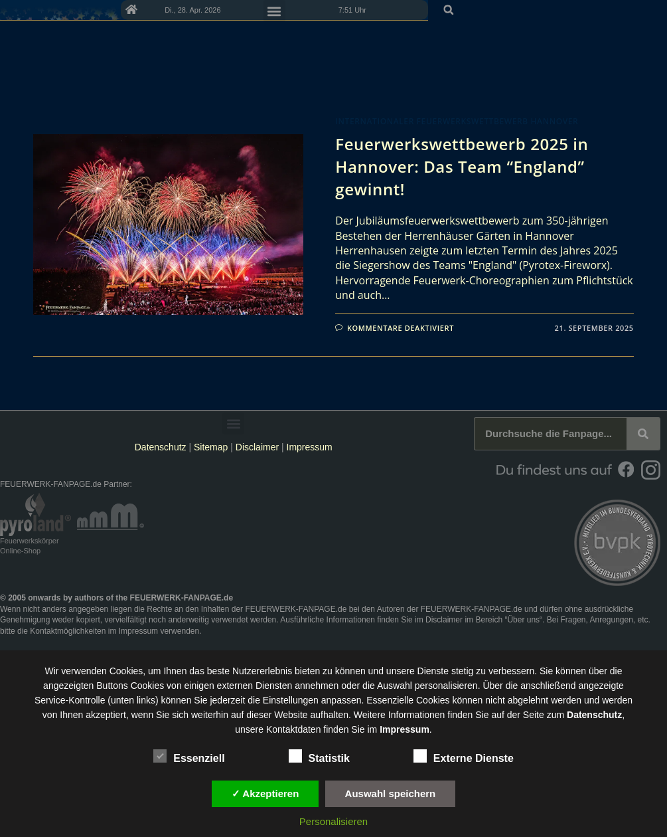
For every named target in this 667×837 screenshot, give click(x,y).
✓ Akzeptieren (265, 793)
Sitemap (212, 447)
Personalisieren (333, 821)
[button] (652, 10)
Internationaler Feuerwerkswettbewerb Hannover (456, 121)
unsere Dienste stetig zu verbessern (460, 671)
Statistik (319, 756)
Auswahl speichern (390, 793)
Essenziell (188, 756)
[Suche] (643, 434)
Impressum (310, 447)
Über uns (523, 619)
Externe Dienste (463, 756)
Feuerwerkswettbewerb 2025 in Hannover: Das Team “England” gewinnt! (461, 166)
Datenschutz (160, 447)
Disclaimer (257, 447)
